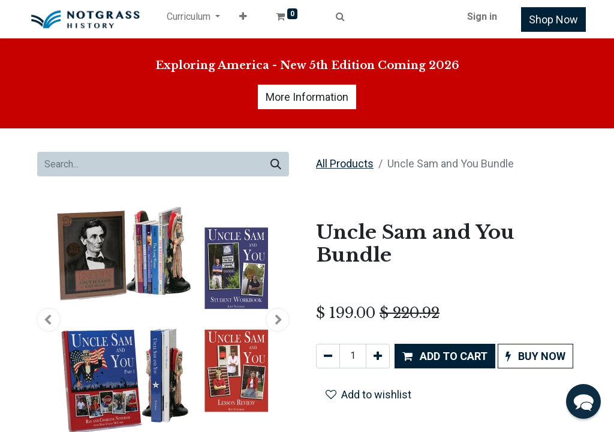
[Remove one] (328, 356)
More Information (307, 97)
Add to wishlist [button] (368, 394)
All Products (345, 163)
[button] (243, 19)
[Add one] (378, 356)
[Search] (276, 164)
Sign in (482, 16)
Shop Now (553, 19)
